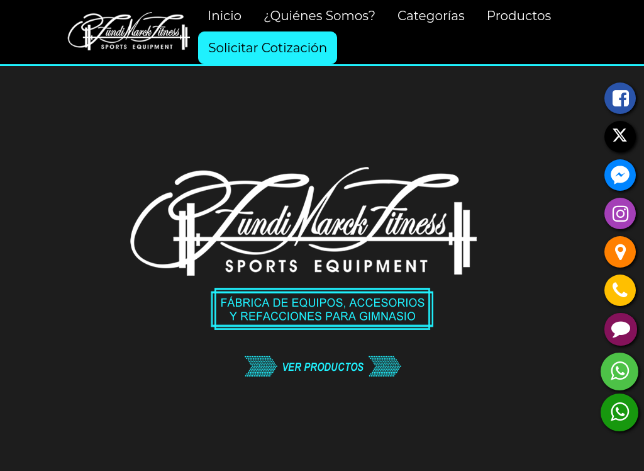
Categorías (431, 15)
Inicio (225, 15)
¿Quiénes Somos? (319, 15)
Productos (519, 15)
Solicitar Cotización (267, 47)
